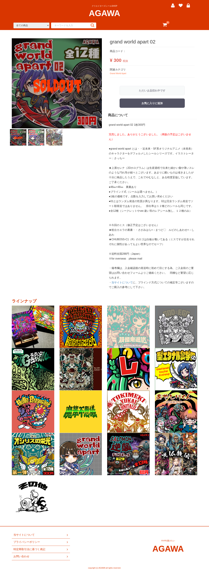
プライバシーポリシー (41, 542)
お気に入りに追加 (152, 103)
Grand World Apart (118, 73)
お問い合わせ (41, 556)
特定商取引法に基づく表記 (41, 549)
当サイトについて (122, 282)
